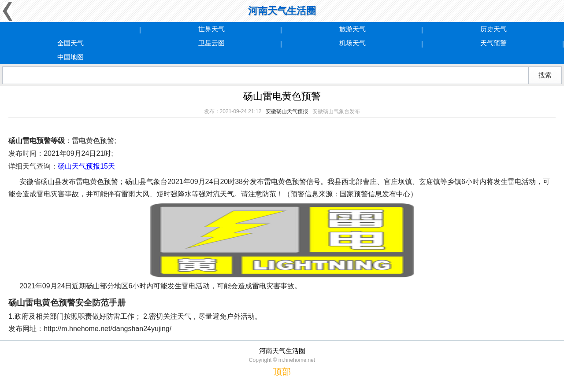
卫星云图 (211, 43)
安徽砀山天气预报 (287, 111)
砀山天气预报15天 (86, 166)
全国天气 (70, 43)
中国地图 (70, 57)
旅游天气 (352, 29)
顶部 (282, 371)
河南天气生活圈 (282, 10)
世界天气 (211, 29)
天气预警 (493, 43)
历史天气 (493, 29)
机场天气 (352, 43)
